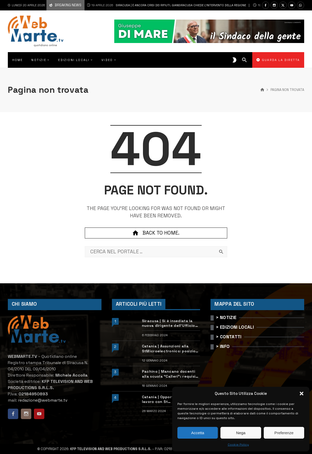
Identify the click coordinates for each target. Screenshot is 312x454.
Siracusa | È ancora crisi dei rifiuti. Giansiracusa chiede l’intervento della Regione (159, 5)
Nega (240, 433)
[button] (301, 393)
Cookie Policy (238, 445)
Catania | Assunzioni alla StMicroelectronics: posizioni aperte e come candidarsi (170, 348)
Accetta (197, 433)
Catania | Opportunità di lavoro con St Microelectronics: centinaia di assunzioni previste (169, 399)
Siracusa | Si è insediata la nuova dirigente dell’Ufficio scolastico (168, 323)
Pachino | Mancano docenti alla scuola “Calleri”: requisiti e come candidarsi (170, 374)
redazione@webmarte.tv (43, 400)
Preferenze (283, 433)
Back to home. (156, 233)
